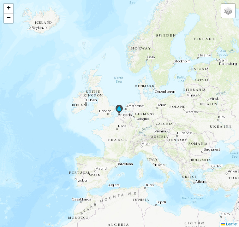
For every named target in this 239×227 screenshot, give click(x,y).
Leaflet (229, 224)
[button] (119, 109)
